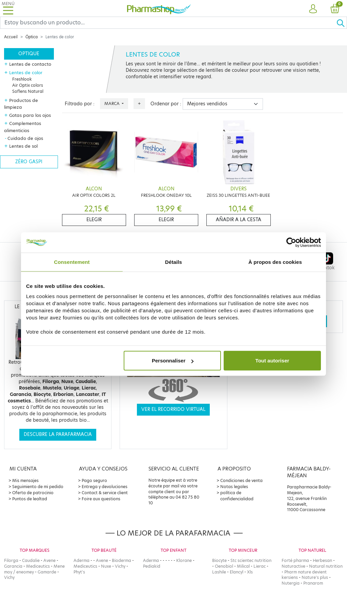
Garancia (13, 566)
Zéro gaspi (28, 162)
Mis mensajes (25, 480)
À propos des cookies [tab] (275, 262)
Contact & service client (105, 493)
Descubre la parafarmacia (58, 434)
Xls (250, 572)
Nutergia (291, 583)
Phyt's (79, 572)
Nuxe (106, 566)
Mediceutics (38, 566)
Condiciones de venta (241, 480)
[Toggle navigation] (8, 8)
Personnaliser (172, 360)
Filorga (11, 560)
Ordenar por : (165, 104)
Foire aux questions (101, 499)
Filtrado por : (80, 104)
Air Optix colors (27, 85)
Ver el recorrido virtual (173, 409)
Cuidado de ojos (25, 138)
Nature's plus (315, 577)
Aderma (81, 560)
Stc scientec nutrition (250, 560)
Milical (243, 566)
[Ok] (341, 23)
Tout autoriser (272, 360)
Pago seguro (94, 480)
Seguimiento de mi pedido (37, 486)
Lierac (259, 566)
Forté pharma (295, 560)
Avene (49, 560)
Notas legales (234, 486)
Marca (112, 103)
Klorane (184, 560)
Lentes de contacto (30, 64)
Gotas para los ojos (30, 115)
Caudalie (31, 560)
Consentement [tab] (71, 262)
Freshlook (22, 79)
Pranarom (313, 583)
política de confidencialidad (236, 496)
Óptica (31, 37)
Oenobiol (224, 566)
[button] (313, 9)
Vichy (9, 577)
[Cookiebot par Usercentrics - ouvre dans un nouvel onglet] (291, 242)
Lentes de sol (23, 146)
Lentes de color (25, 72)
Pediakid (151, 566)
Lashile (219, 572)
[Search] (168, 23)
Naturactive (293, 566)
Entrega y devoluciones (104, 486)
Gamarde (47, 572)
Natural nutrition (326, 566)
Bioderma (121, 560)
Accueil (11, 37)
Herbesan (322, 560)
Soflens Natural (27, 91)
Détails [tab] (173, 262)
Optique (28, 53)
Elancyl (236, 572)
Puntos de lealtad (29, 499)
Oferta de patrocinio (33, 493)
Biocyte (219, 560)
